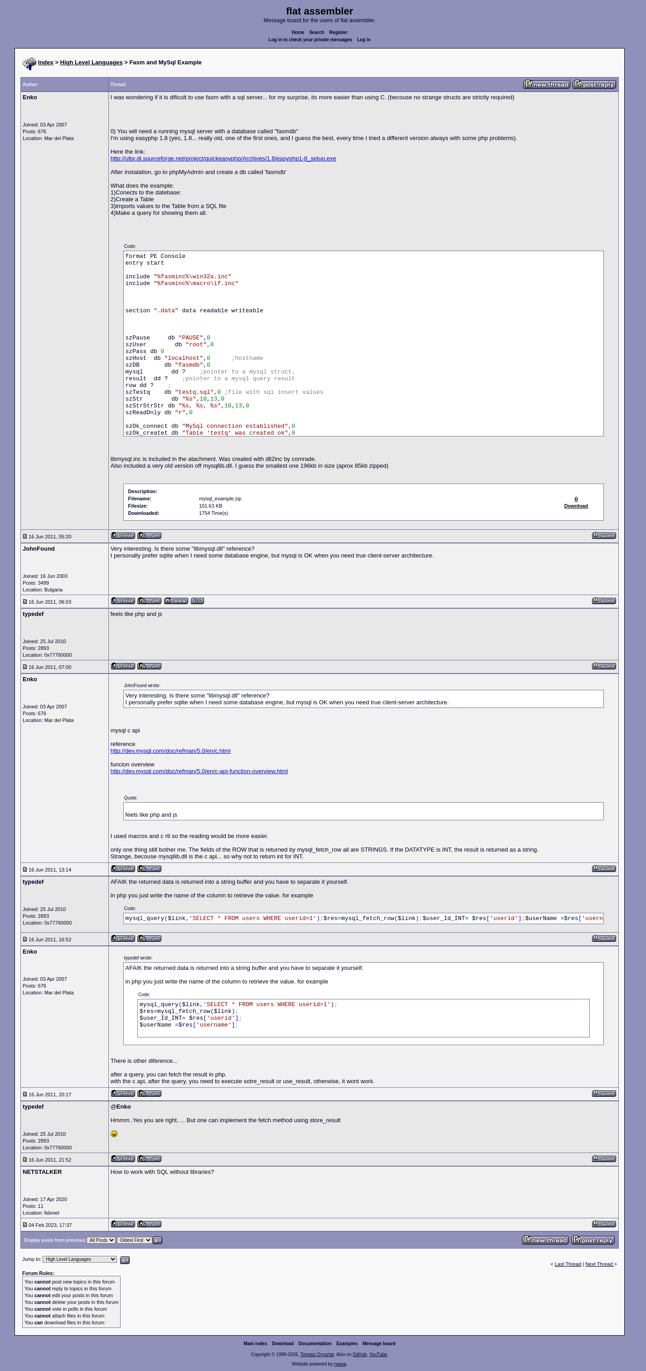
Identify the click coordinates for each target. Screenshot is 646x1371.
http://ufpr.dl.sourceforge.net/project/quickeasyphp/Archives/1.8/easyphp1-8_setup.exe (223, 158)
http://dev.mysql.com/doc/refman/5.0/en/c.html (171, 750)
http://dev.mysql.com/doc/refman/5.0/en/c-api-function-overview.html (199, 771)
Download (283, 1343)
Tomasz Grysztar (317, 1354)
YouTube (378, 1354)
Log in (364, 39)
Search (316, 32)
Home (298, 32)
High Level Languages (91, 62)
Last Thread (568, 1264)
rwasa (340, 1363)
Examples (347, 1343)
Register (338, 32)
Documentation (315, 1343)
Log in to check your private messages (310, 39)
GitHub (360, 1354)
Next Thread (599, 1264)
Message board (379, 1343)
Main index (255, 1343)
